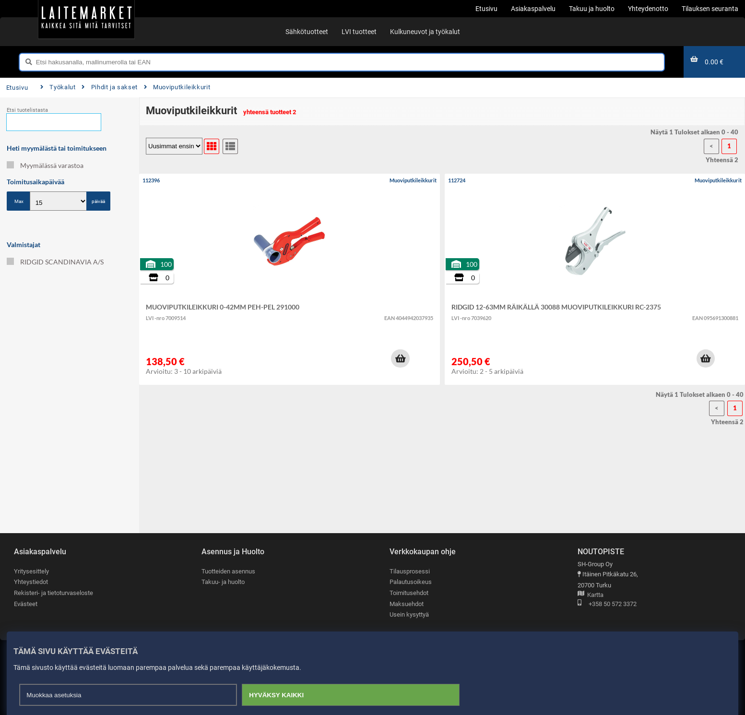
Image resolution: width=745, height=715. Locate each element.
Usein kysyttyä (409, 615)
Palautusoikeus (411, 582)
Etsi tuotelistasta (27, 110)
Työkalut (58, 87)
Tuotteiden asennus (228, 571)
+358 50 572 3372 (607, 604)
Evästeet (25, 604)
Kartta (590, 595)
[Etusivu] (86, 19)
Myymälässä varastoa (45, 165)
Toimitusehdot (409, 592)
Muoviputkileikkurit (177, 87)
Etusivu (17, 87)
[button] (400, 358)
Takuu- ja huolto (223, 582)
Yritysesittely (31, 571)
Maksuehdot (407, 604)
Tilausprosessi (410, 571)
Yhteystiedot (31, 582)
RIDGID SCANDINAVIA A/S (55, 262)
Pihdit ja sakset (110, 87)
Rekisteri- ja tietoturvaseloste (53, 592)
